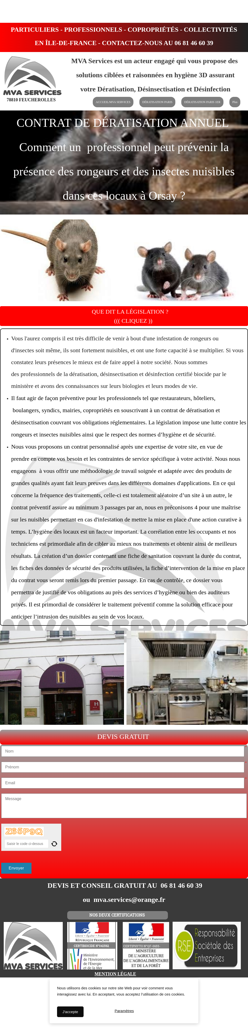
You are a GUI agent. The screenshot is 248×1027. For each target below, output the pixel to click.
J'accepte (70, 1012)
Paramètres (124, 1012)
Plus (235, 102)
